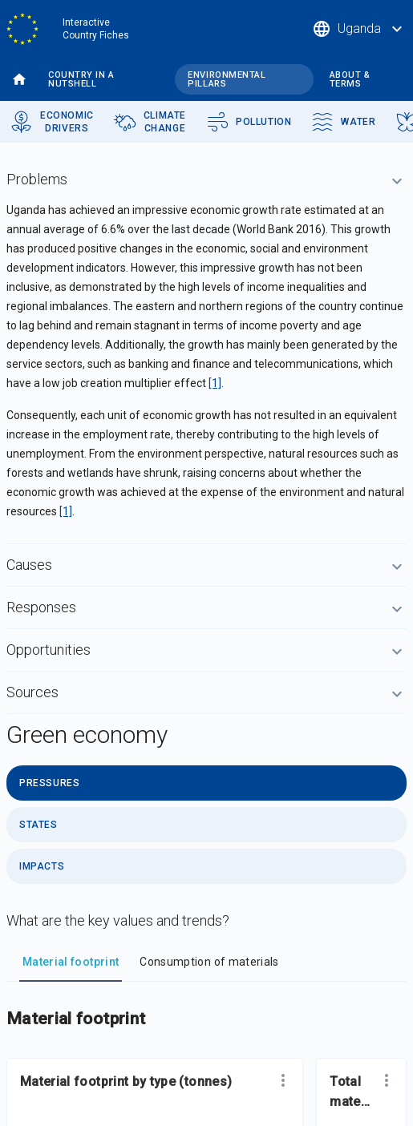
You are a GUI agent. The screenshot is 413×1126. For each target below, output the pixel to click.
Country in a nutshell (81, 79)
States (38, 824)
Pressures (49, 783)
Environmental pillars (226, 79)
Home (19, 80)
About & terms (350, 79)
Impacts (41, 866)
